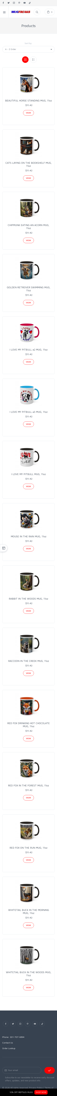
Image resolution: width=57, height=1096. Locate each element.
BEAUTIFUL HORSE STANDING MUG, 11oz (28, 100)
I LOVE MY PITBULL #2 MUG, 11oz (29, 349)
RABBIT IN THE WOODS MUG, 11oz (28, 598)
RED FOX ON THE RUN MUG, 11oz (28, 847)
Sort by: (28, 43)
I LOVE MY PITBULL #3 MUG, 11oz (29, 411)
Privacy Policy (36, 1087)
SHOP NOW (41, 1092)
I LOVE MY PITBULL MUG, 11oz (28, 474)
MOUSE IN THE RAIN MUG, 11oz (28, 536)
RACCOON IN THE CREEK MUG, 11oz (28, 661)
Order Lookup (8, 1048)
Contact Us (7, 1042)
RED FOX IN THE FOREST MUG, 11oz (28, 785)
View (28, 113)
